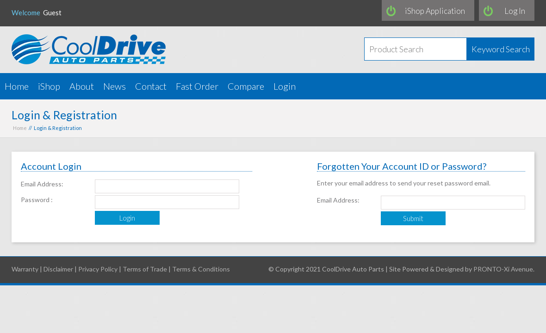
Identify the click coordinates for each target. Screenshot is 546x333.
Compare (246, 86)
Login (284, 86)
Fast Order (197, 86)
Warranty (25, 269)
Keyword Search (501, 49)
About (81, 86)
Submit (413, 218)
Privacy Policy (98, 269)
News (114, 86)
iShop (49, 86)
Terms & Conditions (201, 269)
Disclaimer (58, 269)
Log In (514, 11)
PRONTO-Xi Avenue (503, 269)
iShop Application (435, 11)
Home (17, 86)
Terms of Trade (145, 269)
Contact (151, 86)
